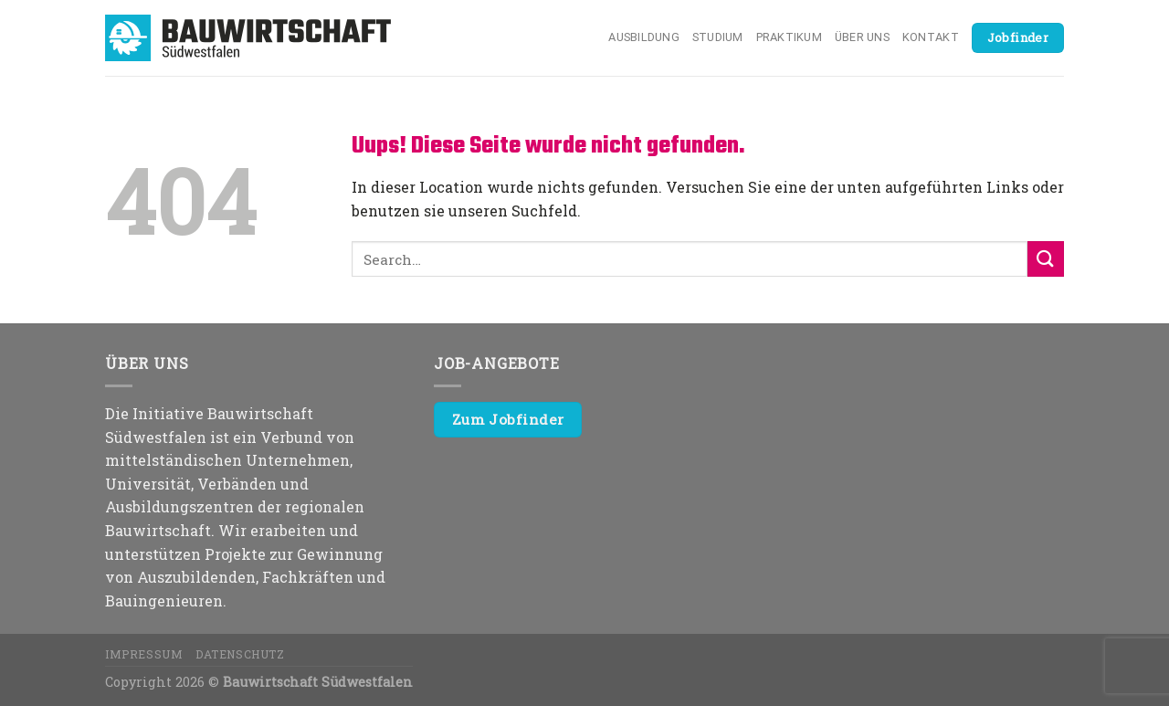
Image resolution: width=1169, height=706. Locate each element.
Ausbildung (643, 37)
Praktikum (789, 37)
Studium (717, 37)
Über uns (862, 37)
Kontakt (930, 37)
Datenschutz (240, 654)
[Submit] (1045, 259)
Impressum (144, 654)
